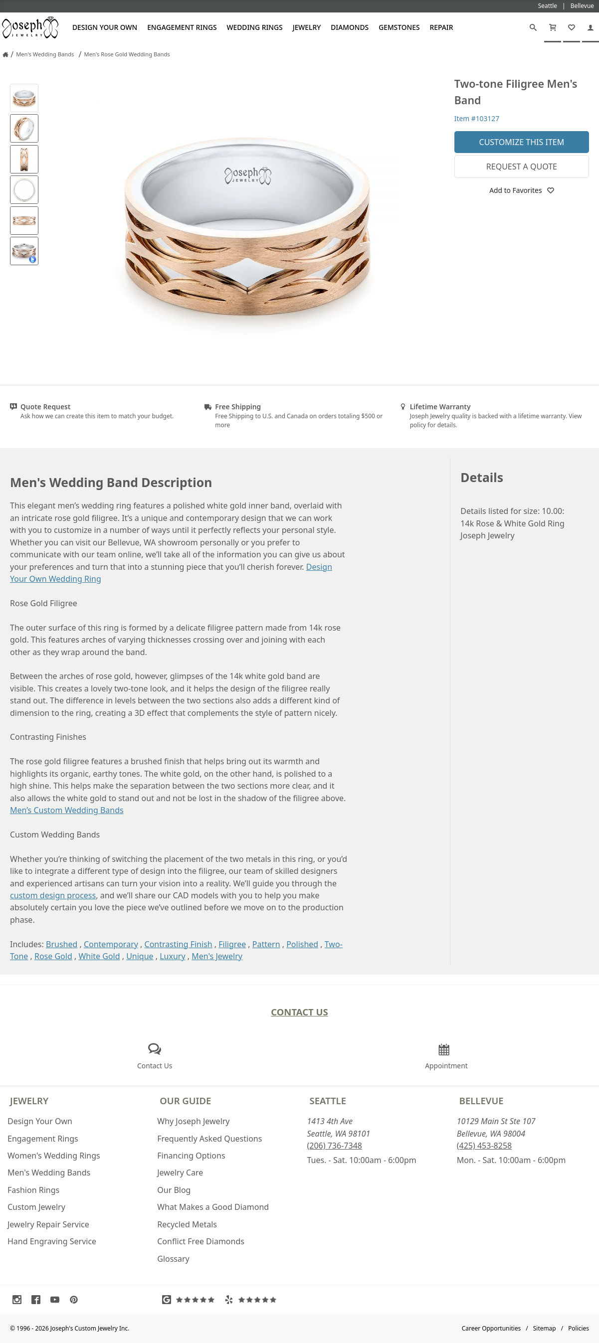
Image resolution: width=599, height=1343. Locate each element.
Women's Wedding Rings (53, 1155)
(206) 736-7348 (334, 1145)
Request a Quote (521, 166)
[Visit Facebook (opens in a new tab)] (38, 1300)
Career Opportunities (491, 1328)
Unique (139, 956)
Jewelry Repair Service (48, 1224)
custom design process (53, 895)
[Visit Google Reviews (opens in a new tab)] (190, 1299)
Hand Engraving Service (51, 1241)
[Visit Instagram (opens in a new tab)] (19, 1300)
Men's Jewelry (217, 956)
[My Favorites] (571, 27)
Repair (441, 27)
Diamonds (350, 27)
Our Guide (185, 1100)
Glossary (173, 1258)
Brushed (61, 944)
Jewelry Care (180, 1172)
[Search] (533, 27)
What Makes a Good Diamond (213, 1206)
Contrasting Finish (178, 944)
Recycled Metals (187, 1224)
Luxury (172, 956)
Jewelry (307, 27)
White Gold (99, 956)
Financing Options (191, 1155)
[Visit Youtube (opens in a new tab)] (57, 1300)
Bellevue (481, 1100)
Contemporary (111, 944)
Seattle (328, 1100)
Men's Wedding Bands (48, 1172)
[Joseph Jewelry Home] (5, 54)
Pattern (266, 944)
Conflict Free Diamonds (200, 1241)
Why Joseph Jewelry (193, 1121)
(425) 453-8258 (484, 1145)
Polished (302, 944)
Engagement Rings (181, 27)
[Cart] (552, 27)
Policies (578, 1328)
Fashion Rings (33, 1189)
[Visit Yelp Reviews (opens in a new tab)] (252, 1299)
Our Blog (174, 1189)
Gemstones (399, 27)
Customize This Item (522, 142)
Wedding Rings (255, 27)
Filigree (232, 944)
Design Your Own (104, 27)
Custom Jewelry (36, 1206)
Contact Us (299, 1012)
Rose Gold (53, 956)
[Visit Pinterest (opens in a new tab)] (76, 1300)
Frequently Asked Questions (209, 1138)
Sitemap (544, 1328)
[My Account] (590, 27)
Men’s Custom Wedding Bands (67, 810)
